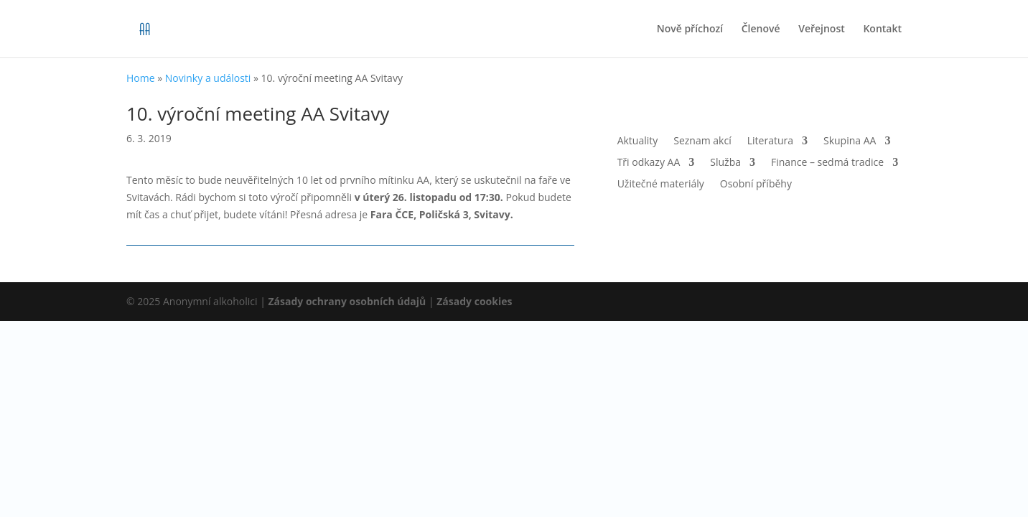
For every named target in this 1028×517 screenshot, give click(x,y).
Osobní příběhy (756, 184)
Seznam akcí (702, 141)
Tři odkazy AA (649, 163)
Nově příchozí (690, 29)
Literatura (770, 141)
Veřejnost (821, 29)
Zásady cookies (474, 301)
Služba (725, 163)
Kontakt (882, 29)
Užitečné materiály (660, 184)
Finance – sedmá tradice (827, 163)
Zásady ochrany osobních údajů (347, 301)
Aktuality (637, 141)
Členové (761, 29)
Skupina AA (849, 141)
